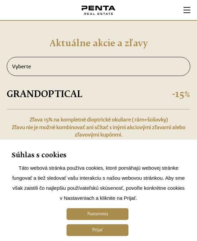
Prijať (97, 229)
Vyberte (98, 66)
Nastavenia (97, 213)
